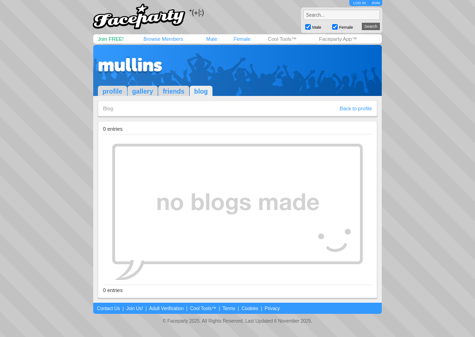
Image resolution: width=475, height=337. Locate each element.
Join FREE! (111, 39)
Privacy (272, 308)
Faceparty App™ (338, 39)
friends (174, 91)
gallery (142, 91)
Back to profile (356, 108)
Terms (229, 308)
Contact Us (108, 308)
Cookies (250, 308)
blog (201, 91)
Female (241, 39)
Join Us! (134, 308)
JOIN (376, 3)
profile (112, 91)
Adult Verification (166, 308)
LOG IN (359, 3)
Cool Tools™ (282, 39)
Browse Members (163, 39)
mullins (130, 65)
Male (211, 39)
